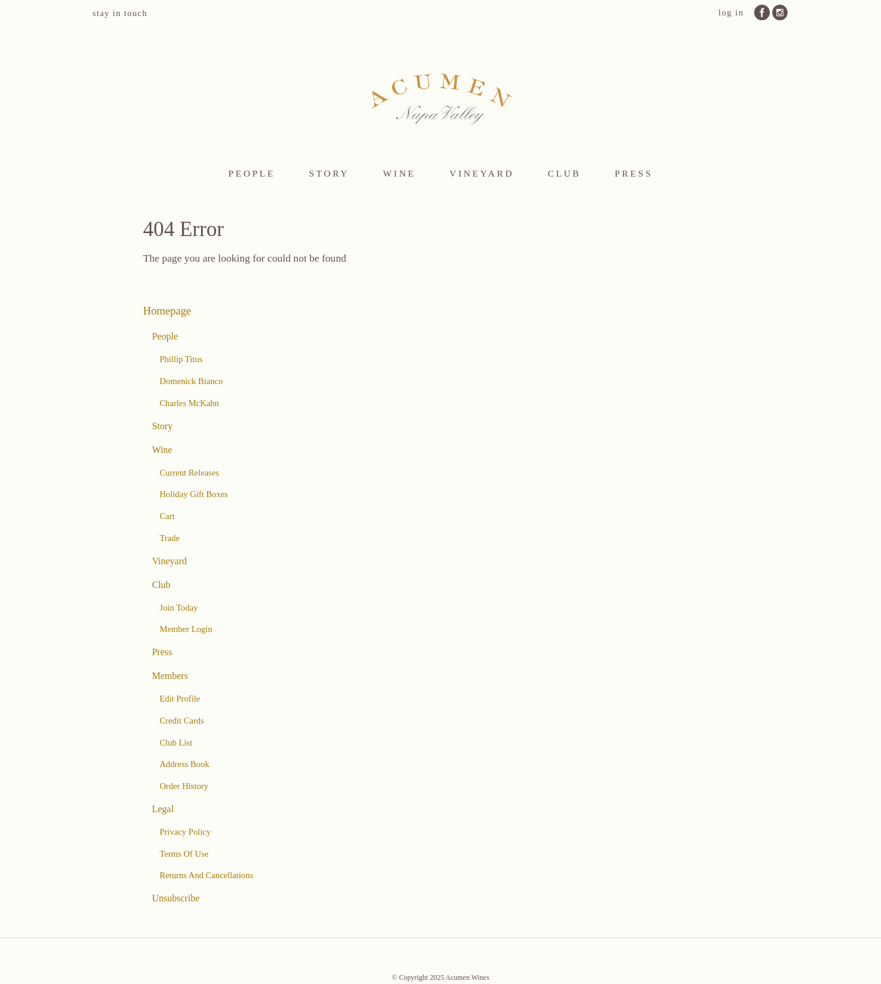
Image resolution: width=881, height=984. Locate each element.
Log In (731, 12)
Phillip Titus (180, 359)
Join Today (178, 607)
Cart (166, 516)
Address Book (184, 764)
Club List (175, 742)
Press (633, 173)
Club (564, 173)
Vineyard (482, 173)
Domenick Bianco (190, 381)
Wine (399, 173)
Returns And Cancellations (206, 875)
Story (329, 173)
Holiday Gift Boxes (193, 494)
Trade (169, 538)
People (251, 173)
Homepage (167, 310)
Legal (162, 809)
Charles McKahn (189, 403)
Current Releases (189, 472)
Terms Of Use (183, 854)
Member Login (185, 629)
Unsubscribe (175, 898)
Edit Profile (179, 698)
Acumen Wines (440, 97)
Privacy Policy (185, 832)
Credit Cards (181, 720)
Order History (183, 786)
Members (170, 676)
